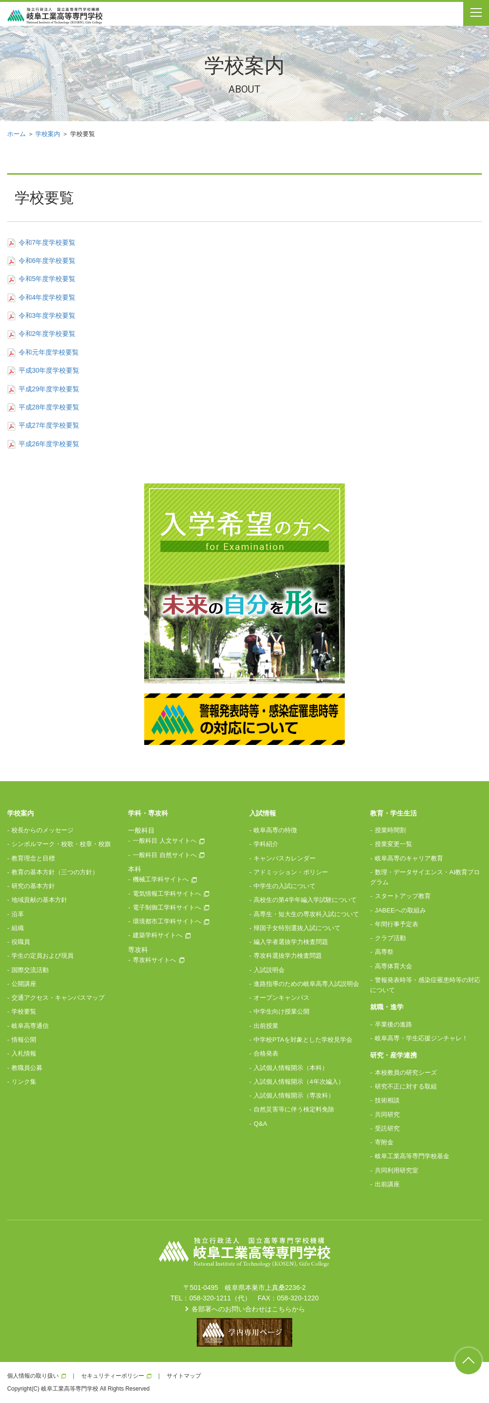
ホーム (16, 133)
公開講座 (23, 983)
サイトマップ (184, 1375)
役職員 (20, 941)
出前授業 (266, 1025)
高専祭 (384, 951)
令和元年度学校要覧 (43, 352)
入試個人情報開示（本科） (291, 1067)
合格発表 (266, 1053)
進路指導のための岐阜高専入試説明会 (306, 983)
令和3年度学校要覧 (41, 315)
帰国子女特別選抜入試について (297, 928)
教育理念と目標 (33, 858)
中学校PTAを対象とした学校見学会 (303, 1039)
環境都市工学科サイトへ (167, 921)
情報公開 (23, 1039)
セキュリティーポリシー (112, 1375)
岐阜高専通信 (30, 1025)
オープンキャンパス (281, 997)
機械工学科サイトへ (161, 879)
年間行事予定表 (396, 924)
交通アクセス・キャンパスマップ (58, 997)
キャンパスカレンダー (285, 858)
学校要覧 (23, 1011)
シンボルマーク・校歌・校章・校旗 (61, 844)
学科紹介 (266, 844)
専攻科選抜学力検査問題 (288, 955)
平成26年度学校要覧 (43, 444)
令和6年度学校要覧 (41, 260)
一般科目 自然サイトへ (165, 855)
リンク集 (23, 1081)
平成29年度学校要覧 (43, 389)
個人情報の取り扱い (33, 1375)
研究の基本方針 (33, 886)
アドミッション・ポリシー (291, 872)
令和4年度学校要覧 (41, 297)
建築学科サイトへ (157, 935)
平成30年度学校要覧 (43, 370)
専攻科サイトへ (154, 959)
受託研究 (387, 1128)
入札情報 (23, 1053)
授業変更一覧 (393, 844)
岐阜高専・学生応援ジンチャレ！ (421, 1038)
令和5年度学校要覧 (41, 279)
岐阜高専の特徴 (275, 830)
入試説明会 (269, 970)
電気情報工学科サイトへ (167, 893)
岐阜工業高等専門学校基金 (412, 1156)
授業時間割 (390, 830)
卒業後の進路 (393, 1024)
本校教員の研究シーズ (406, 1072)
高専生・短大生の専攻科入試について (306, 914)
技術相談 (387, 1100)
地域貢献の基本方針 (39, 899)
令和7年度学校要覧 (41, 242)
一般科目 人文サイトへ (165, 840)
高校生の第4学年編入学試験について (305, 899)
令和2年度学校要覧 (41, 333)
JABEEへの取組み (400, 910)
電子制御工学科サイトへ (167, 907)
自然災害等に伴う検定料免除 (294, 1109)
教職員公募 (27, 1067)
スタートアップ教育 (403, 896)
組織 (17, 928)
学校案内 (47, 133)
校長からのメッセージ (42, 830)
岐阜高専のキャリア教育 (409, 858)
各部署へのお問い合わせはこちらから (248, 1309)
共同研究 (387, 1114)
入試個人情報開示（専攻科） (294, 1095)
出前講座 (387, 1184)
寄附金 (384, 1142)
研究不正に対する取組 (406, 1086)
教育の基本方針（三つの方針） (54, 872)
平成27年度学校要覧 (43, 425)
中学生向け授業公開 (281, 1011)
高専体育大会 (393, 966)
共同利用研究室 (396, 1170)
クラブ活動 (390, 938)
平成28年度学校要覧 (43, 407)
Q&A (260, 1123)
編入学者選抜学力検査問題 (291, 941)
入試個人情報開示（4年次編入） (299, 1081)
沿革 (17, 914)
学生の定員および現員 (42, 955)
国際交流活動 (30, 970)
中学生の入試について (285, 886)
